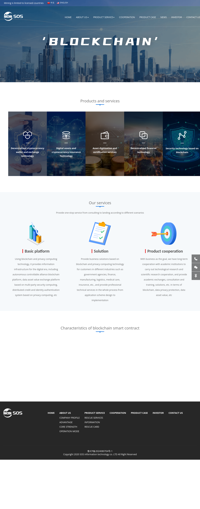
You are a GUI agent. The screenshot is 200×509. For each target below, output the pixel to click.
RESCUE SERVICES (94, 417)
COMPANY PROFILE (69, 417)
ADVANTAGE (65, 422)
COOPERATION (124, 17)
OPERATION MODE (69, 431)
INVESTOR (175, 17)
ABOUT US (77, 17)
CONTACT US (176, 412)
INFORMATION (92, 422)
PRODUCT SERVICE (100, 17)
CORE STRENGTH (68, 426)
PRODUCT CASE (145, 17)
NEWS (162, 17)
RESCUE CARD (92, 426)
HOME (62, 17)
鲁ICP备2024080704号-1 (100, 451)
